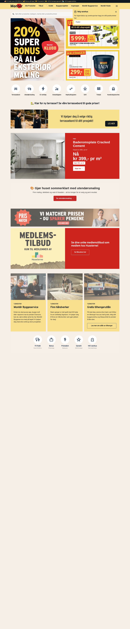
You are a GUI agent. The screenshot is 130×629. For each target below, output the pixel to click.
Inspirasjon (75, 6)
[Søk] (13, 14)
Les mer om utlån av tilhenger (102, 326)
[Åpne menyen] (116, 6)
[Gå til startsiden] (17, 6)
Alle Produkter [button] (30, 6)
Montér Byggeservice (90, 6)
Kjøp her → (79, 168)
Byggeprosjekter (62, 6)
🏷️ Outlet (49, 6)
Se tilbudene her (80, 252)
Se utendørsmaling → (65, 198)
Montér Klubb (106, 6)
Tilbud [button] (41, 6)
